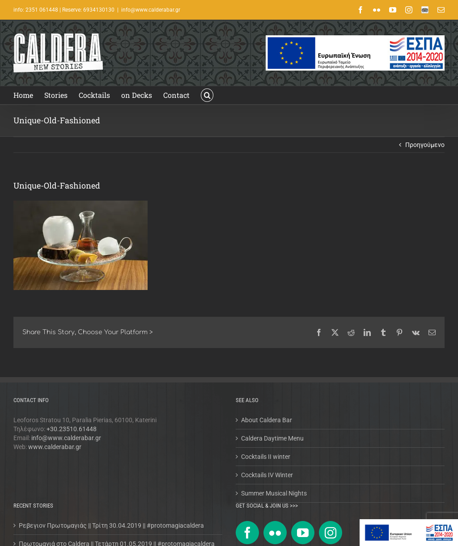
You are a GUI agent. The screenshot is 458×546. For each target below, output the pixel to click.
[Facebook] (247, 532)
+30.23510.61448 (72, 429)
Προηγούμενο (425, 144)
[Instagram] (330, 532)
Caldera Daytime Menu (272, 438)
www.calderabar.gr (54, 446)
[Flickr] (275, 532)
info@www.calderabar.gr (150, 10)
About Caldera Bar (266, 420)
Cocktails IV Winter (267, 475)
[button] (207, 95)
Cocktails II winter (265, 456)
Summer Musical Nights (274, 493)
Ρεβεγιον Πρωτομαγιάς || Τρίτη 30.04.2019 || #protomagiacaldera (111, 525)
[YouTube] (302, 532)
